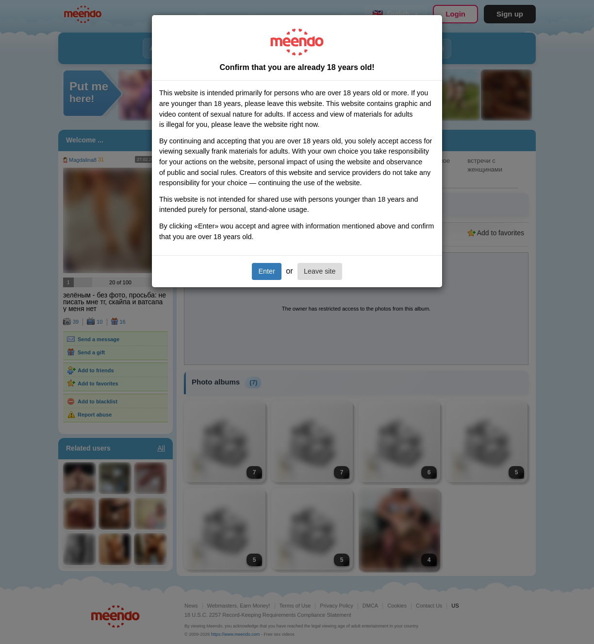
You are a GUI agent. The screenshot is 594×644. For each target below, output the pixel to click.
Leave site (320, 271)
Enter (266, 271)
